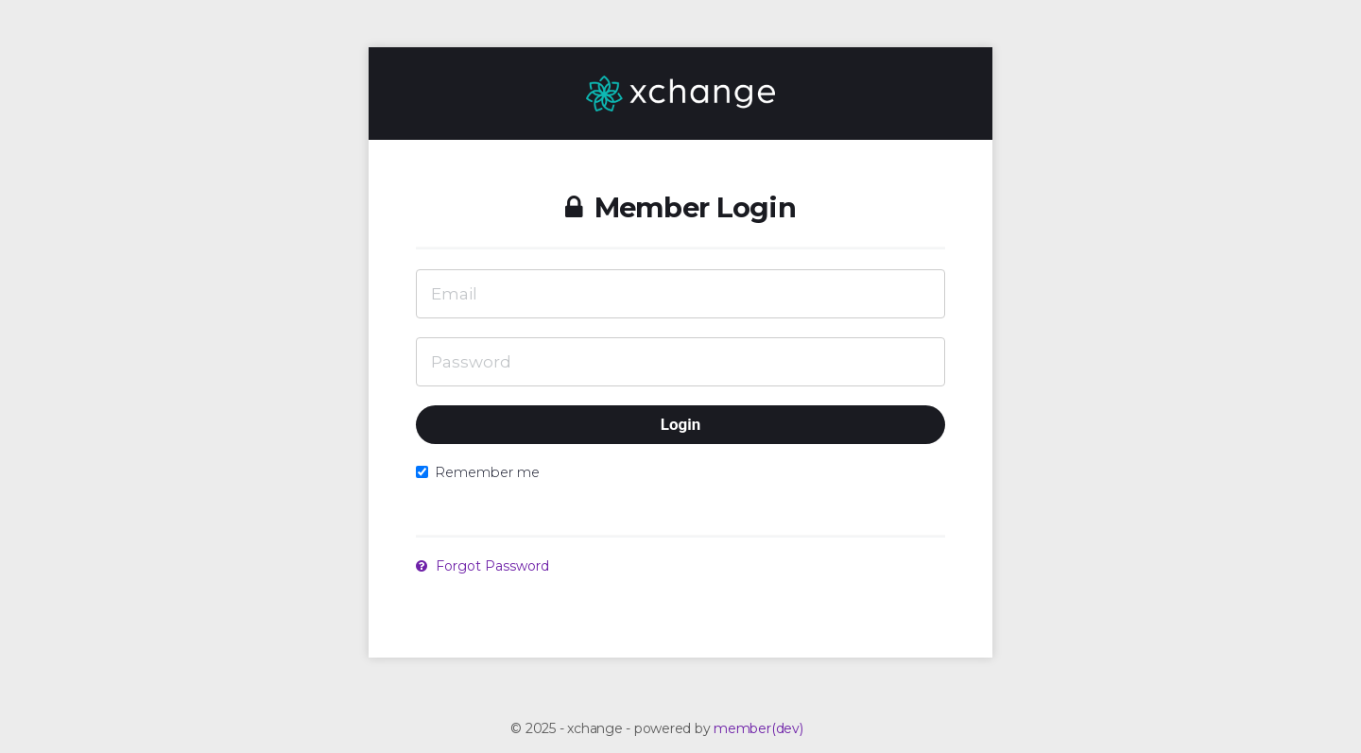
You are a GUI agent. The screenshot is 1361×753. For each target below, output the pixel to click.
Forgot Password (482, 565)
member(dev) (758, 728)
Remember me (478, 472)
